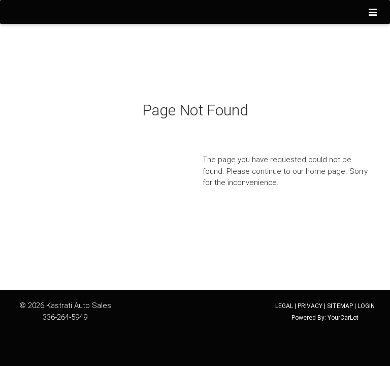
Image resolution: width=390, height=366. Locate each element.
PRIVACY (310, 306)
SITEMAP (340, 306)
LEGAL (284, 306)
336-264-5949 (65, 317)
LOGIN (366, 306)
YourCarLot (343, 317)
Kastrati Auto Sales (78, 305)
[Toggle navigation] (373, 12)
